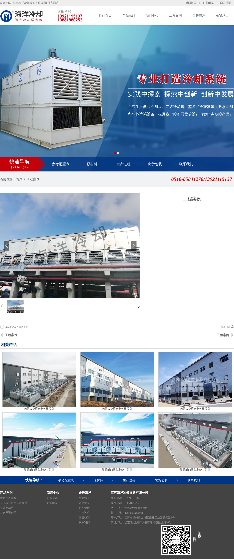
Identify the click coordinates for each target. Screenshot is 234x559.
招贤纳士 (222, 15)
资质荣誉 (84, 503)
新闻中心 (152, 15)
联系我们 (186, 164)
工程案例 (175, 15)
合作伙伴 (84, 507)
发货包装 (155, 164)
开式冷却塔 (7, 507)
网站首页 (105, 15)
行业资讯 (52, 498)
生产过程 (123, 164)
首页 (19, 179)
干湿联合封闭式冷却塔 (13, 503)
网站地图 (225, 2)
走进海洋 (199, 15)
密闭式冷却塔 (8, 498)
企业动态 (52, 503)
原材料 (92, 164)
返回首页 (190, 2)
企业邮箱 (208, 2)
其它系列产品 (8, 512)
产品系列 (128, 15)
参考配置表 (60, 164)
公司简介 (84, 498)
